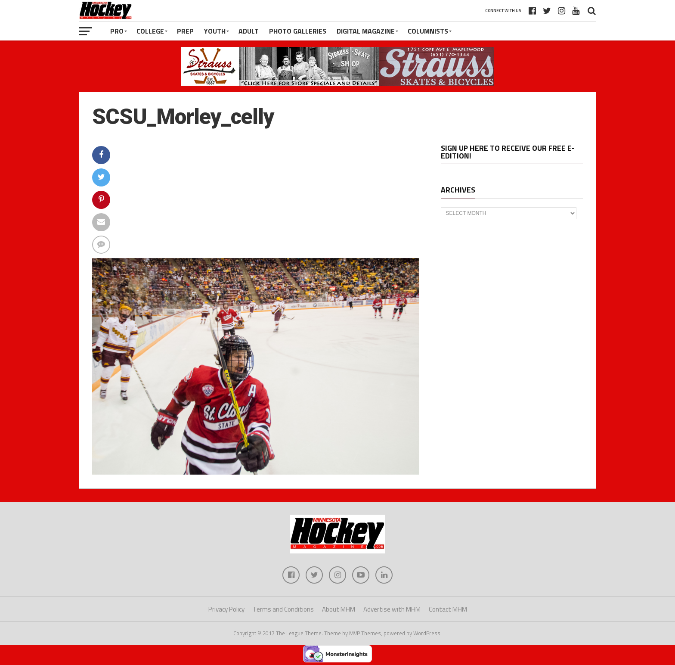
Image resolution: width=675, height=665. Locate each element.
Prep (185, 31)
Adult (248, 31)
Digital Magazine (366, 31)
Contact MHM (448, 609)
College (150, 31)
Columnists (428, 31)
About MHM (338, 609)
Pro (117, 31)
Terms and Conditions (283, 609)
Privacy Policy (226, 609)
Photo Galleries (297, 31)
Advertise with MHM (392, 609)
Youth (215, 31)
